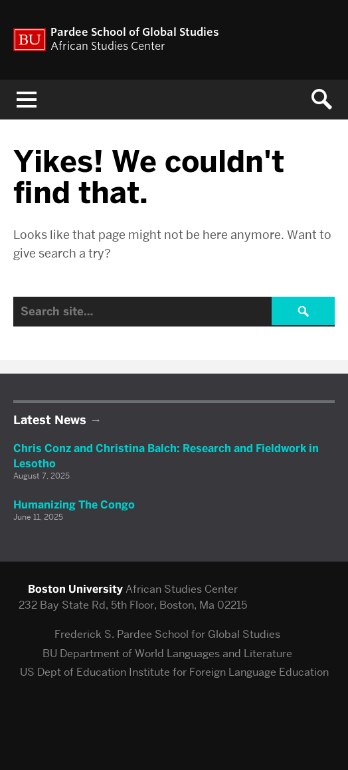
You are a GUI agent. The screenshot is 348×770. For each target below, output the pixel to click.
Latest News (49, 420)
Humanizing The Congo (74, 505)
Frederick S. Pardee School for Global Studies (167, 634)
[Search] (174, 311)
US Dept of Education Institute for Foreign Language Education (174, 672)
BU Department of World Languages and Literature (167, 653)
